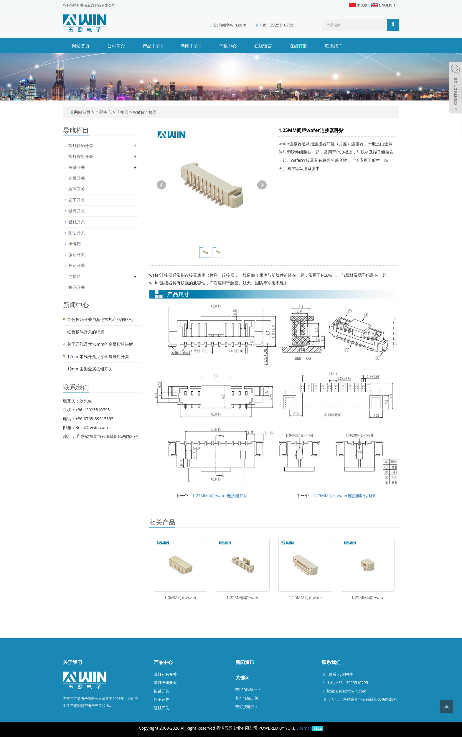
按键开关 (76, 167)
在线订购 (298, 46)
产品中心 (153, 46)
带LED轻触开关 (248, 689)
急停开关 (76, 189)
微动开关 (76, 254)
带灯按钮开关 (80, 156)
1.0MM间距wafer (180, 597)
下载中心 (228, 46)
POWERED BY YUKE (277, 728)
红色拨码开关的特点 (85, 331)
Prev (161, 185)
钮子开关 (76, 200)
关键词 (242, 678)
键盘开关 (76, 211)
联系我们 (334, 46)
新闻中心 (191, 46)
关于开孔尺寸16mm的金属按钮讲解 (100, 344)
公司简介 (116, 46)
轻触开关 (76, 222)
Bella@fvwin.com (230, 25)
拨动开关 (76, 265)
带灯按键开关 (246, 706)
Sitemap (304, 728)
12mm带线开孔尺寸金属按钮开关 (98, 356)
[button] (162, 46)
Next (262, 185)
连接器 (122, 112)
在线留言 (263, 46)
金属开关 (76, 178)
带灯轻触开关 (80, 145)
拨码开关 (76, 287)
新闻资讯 (244, 662)
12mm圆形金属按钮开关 (90, 369)
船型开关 (76, 232)
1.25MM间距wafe (242, 597)
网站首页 (81, 46)
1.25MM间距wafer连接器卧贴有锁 (345, 495)
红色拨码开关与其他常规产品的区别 (100, 319)
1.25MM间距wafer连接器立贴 (220, 495)
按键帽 (74, 243)
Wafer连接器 (144, 112)
